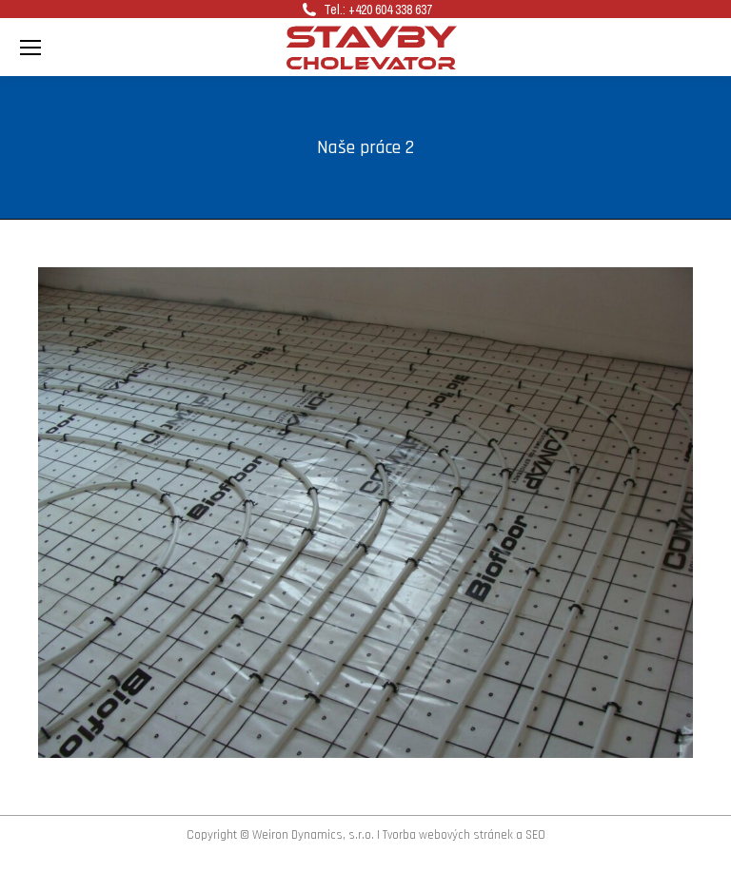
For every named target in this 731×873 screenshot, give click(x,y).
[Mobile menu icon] (30, 47)
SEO (535, 835)
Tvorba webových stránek (448, 835)
